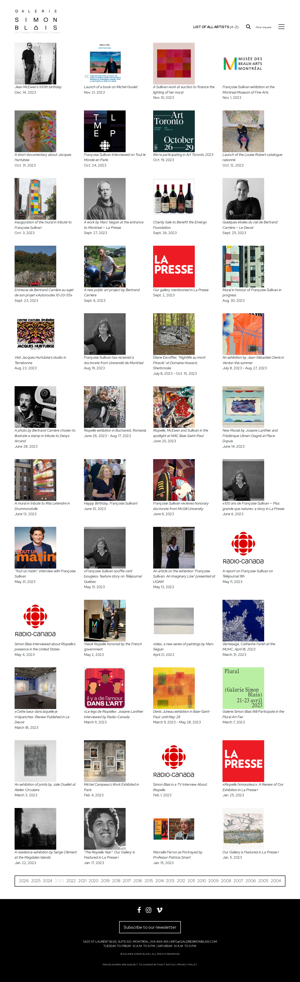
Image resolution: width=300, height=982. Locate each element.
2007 (238, 880)
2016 (138, 880)
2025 (36, 880)
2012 (181, 880)
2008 (226, 880)
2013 (170, 880)
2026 (24, 880)
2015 (149, 880)
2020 (94, 880)
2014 (159, 880)
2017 (127, 880)
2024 (47, 880)
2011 (191, 880)
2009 (213, 880)
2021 (82, 880)
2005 (263, 880)
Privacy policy (187, 964)
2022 (71, 880)
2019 (105, 880)
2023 (59, 880)
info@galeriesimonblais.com (194, 941)
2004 (276, 880)
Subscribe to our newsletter (150, 927)
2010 (201, 880)
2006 (251, 880)
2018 (116, 880)
